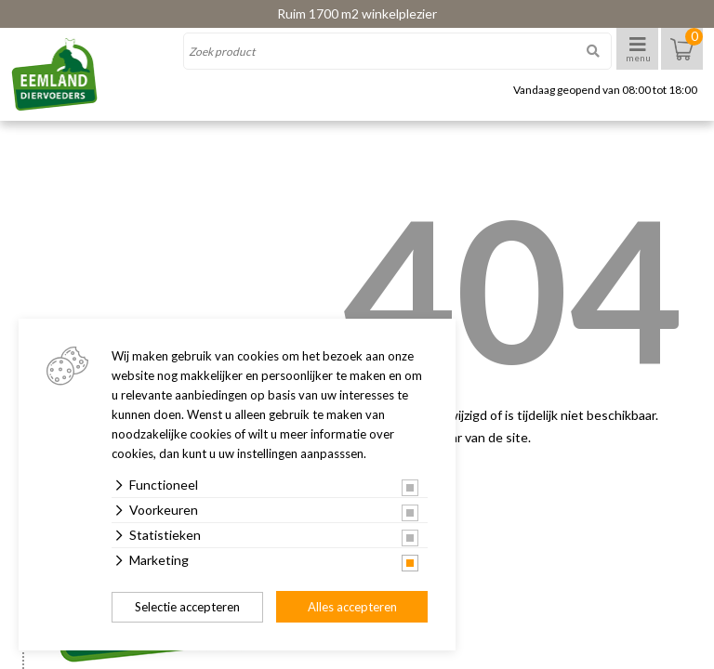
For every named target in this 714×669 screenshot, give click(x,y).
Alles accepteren (352, 606)
